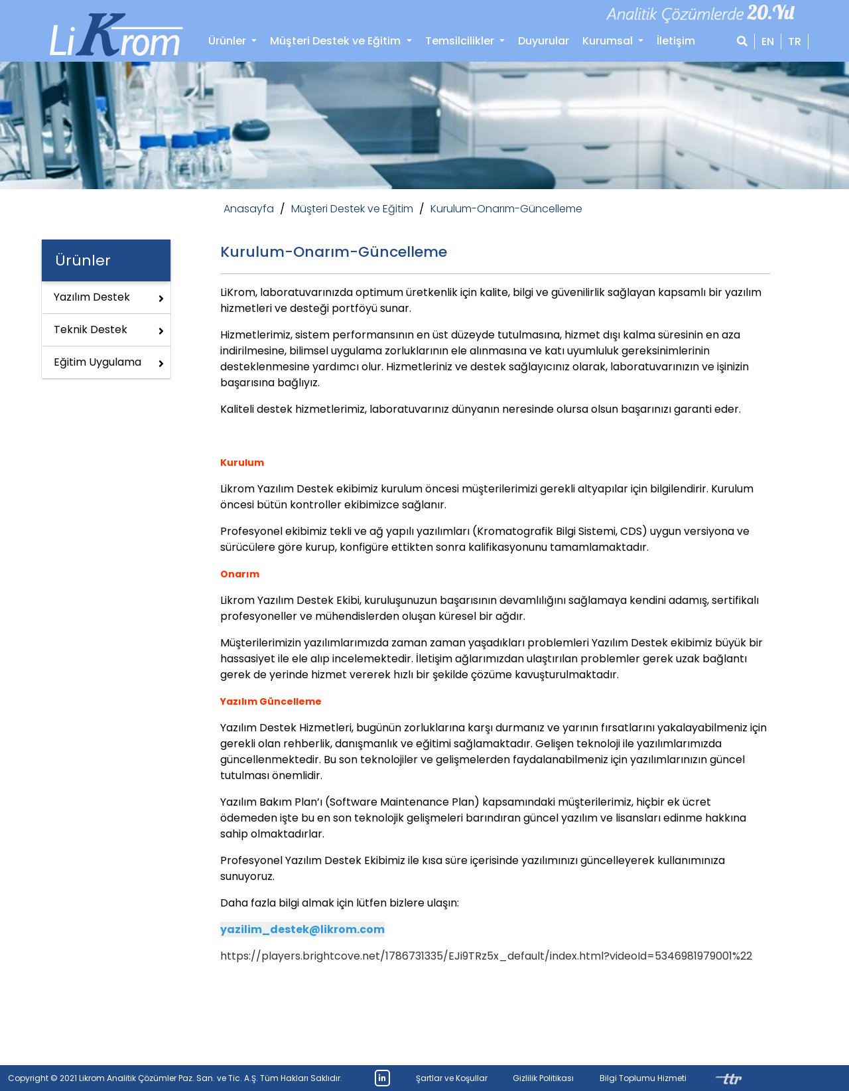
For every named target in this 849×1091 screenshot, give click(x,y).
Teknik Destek (109, 329)
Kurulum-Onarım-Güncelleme (506, 208)
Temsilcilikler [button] (461, 40)
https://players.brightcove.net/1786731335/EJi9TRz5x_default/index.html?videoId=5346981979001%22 (486, 956)
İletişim (676, 40)
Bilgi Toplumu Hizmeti (643, 1078)
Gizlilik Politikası (543, 1078)
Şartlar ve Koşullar (452, 1078)
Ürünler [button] (228, 40)
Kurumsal (608, 40)
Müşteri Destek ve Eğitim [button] (336, 40)
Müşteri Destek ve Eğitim (352, 208)
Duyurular (543, 40)
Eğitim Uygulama (109, 362)
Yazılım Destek (109, 297)
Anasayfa (249, 208)
